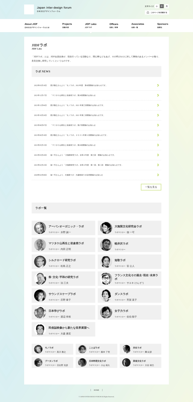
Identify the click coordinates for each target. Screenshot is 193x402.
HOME (96, 390)
